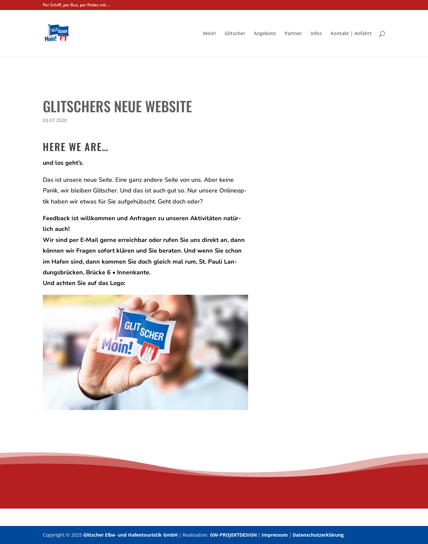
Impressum (274, 535)
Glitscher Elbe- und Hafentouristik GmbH (130, 535)
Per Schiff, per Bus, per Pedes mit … (76, 5)
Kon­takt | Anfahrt (351, 33)
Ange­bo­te (265, 33)
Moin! (209, 33)
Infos (316, 33)
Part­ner (293, 33)
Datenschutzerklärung (318, 535)
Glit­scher (235, 33)
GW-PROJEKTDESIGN (233, 535)
